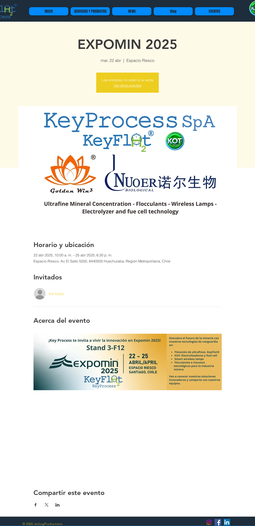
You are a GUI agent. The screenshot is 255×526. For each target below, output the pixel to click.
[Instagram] (209, 522)
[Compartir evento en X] (46, 505)
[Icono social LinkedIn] (227, 522)
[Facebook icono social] (218, 522)
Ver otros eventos (127, 85)
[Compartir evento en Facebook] (35, 505)
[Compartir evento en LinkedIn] (57, 505)
